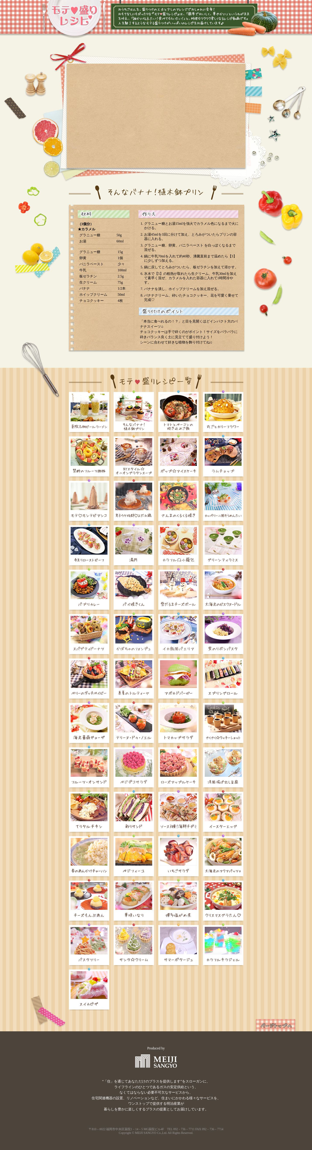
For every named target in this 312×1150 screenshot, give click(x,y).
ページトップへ (275, 1025)
